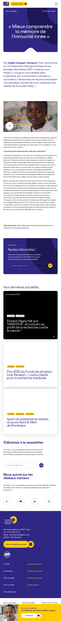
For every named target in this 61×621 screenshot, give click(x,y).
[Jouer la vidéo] (30, 116)
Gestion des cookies (49, 602)
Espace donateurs (35, 564)
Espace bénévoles (35, 578)
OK (50, 265)
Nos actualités (9, 578)
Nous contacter (10, 602)
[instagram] (48, 501)
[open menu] (56, 4)
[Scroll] (30, 50)
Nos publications (10, 592)
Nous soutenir (9, 585)
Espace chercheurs (35, 571)
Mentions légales (28, 602)
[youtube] (20, 501)
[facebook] (6, 501)
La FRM (7, 564)
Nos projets (8, 571)
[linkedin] (34, 501)
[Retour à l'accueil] (6, 4)
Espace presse (33, 585)
